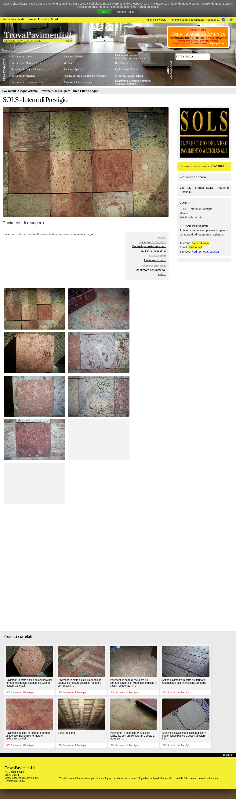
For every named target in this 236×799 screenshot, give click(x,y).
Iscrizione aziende (13, 19)
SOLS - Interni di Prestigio (35, 100)
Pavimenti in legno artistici (20, 91)
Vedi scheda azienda (193, 177)
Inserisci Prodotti (37, 19)
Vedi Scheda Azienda (205, 251)
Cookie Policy (125, 11)
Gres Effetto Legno (85, 91)
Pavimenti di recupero (56, 91)
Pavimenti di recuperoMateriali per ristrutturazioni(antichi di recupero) (149, 246)
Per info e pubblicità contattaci (187, 19)
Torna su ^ (228, 754)
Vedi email (195, 247)
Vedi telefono (200, 243)
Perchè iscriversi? (156, 19)
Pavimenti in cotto (155, 260)
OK (104, 11)
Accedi (54, 19)
